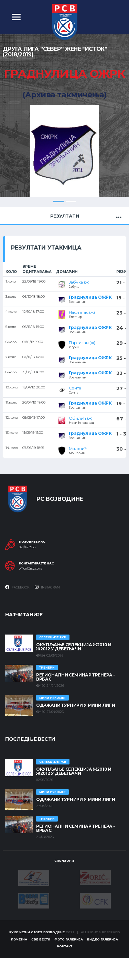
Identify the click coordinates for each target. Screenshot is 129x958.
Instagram (47, 587)
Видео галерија (102, 939)
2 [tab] (71, 201)
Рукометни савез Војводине (37, 932)
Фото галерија (68, 939)
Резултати (64, 216)
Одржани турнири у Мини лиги (75, 705)
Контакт (64, 946)
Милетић (78, 448)
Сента (75, 387)
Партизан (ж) (82, 342)
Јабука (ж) (79, 282)
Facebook (17, 587)
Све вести (40, 939)
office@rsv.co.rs (30, 568)
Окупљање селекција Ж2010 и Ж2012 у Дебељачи (73, 646)
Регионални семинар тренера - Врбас (75, 677)
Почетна (19, 939)
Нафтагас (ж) (82, 312)
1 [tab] (58, 201)
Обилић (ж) (81, 418)
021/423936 (27, 547)
